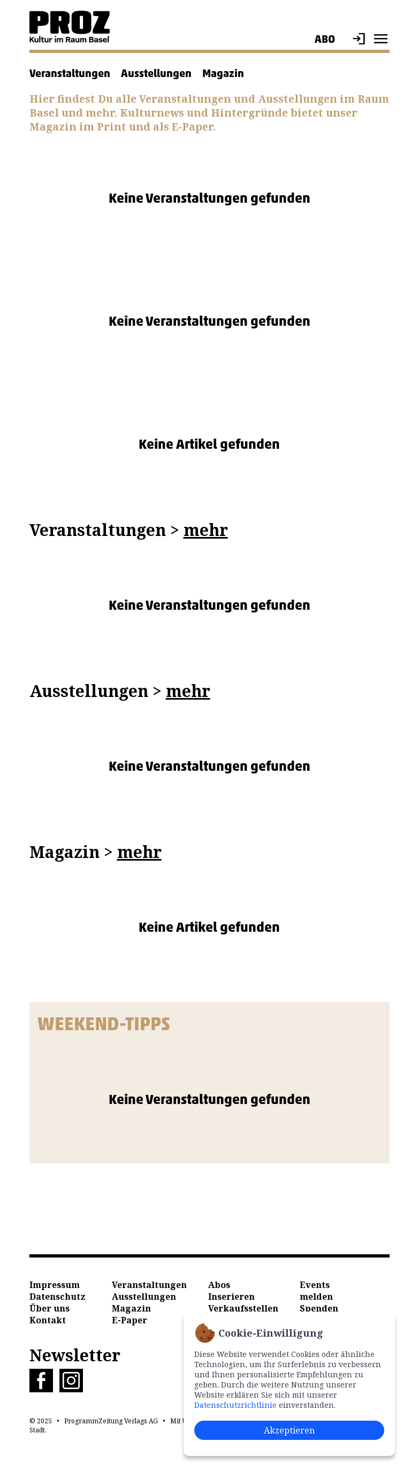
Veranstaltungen (69, 73)
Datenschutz (57, 1296)
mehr (206, 530)
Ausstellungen (156, 73)
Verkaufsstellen (243, 1308)
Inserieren (231, 1296)
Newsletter (74, 1355)
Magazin (223, 73)
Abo (325, 39)
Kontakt (47, 1320)
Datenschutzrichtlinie (235, 1405)
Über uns (49, 1308)
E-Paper (129, 1320)
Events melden (316, 1290)
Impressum (54, 1285)
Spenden (319, 1308)
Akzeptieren (289, 1430)
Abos (219, 1285)
